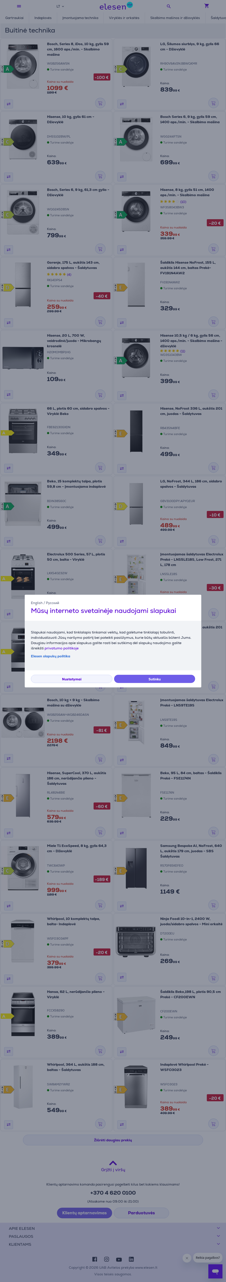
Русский (52, 603)
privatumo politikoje (62, 648)
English (37, 603)
